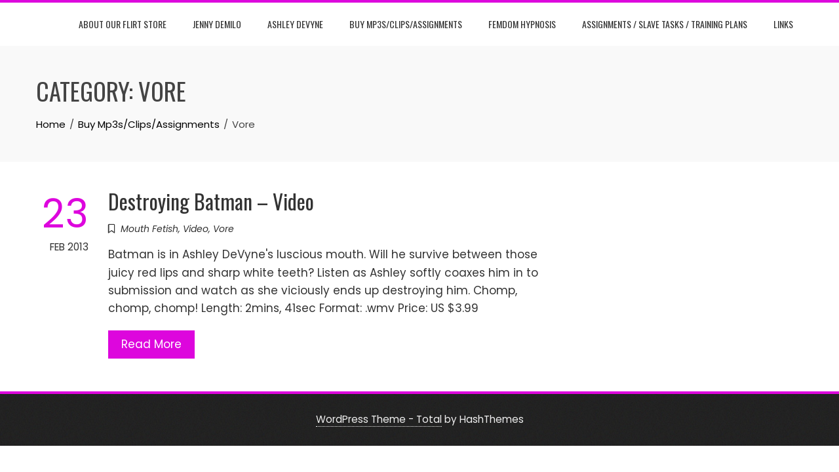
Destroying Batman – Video (211, 201)
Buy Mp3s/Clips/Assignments (405, 24)
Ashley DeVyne (295, 24)
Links (783, 24)
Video (195, 228)
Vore (223, 228)
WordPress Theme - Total (379, 419)
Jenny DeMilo (217, 24)
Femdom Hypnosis (522, 24)
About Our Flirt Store (122, 24)
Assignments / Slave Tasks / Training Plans (664, 24)
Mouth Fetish (149, 228)
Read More (151, 344)
